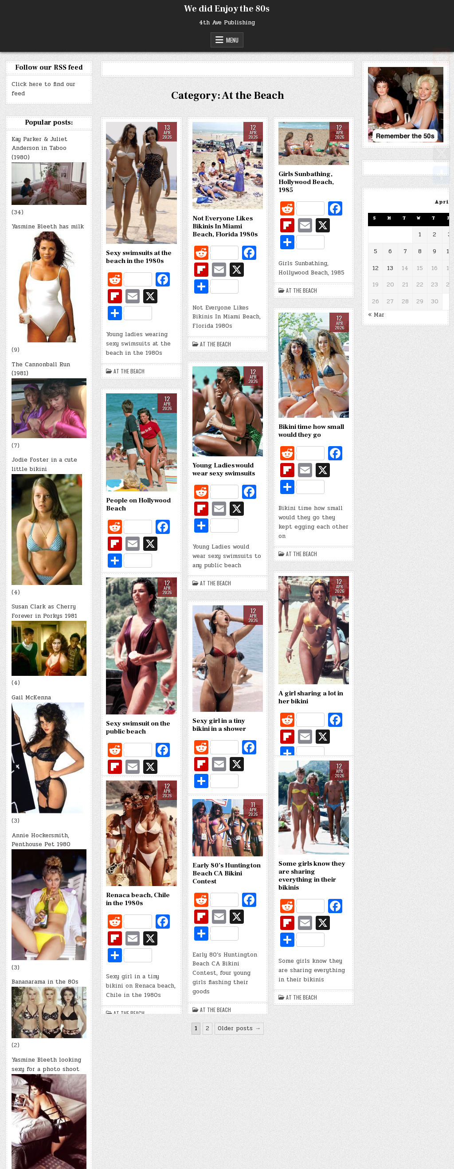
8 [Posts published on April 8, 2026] (420, 251)
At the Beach (129, 371)
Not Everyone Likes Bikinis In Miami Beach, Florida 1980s (225, 226)
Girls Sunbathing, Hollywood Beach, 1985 (306, 182)
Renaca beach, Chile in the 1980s (138, 899)
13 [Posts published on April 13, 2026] (390, 268)
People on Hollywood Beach (138, 504)
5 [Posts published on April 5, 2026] (375, 251)
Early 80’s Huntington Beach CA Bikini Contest (226, 873)
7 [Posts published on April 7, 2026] (405, 251)
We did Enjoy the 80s (227, 9)
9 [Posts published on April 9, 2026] (434, 251)
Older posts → (239, 1028)
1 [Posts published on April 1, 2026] (420, 234)
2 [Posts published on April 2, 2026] (434, 234)
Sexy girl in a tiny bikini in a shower (219, 725)
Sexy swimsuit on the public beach (138, 727)
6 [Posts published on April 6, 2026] (390, 251)
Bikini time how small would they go (311, 431)
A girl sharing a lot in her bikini (310, 697)
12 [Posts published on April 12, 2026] (375, 268)
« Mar (376, 314)
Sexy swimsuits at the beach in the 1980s (139, 257)
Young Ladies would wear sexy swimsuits (223, 469)
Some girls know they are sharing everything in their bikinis (311, 875)
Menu (232, 39)
